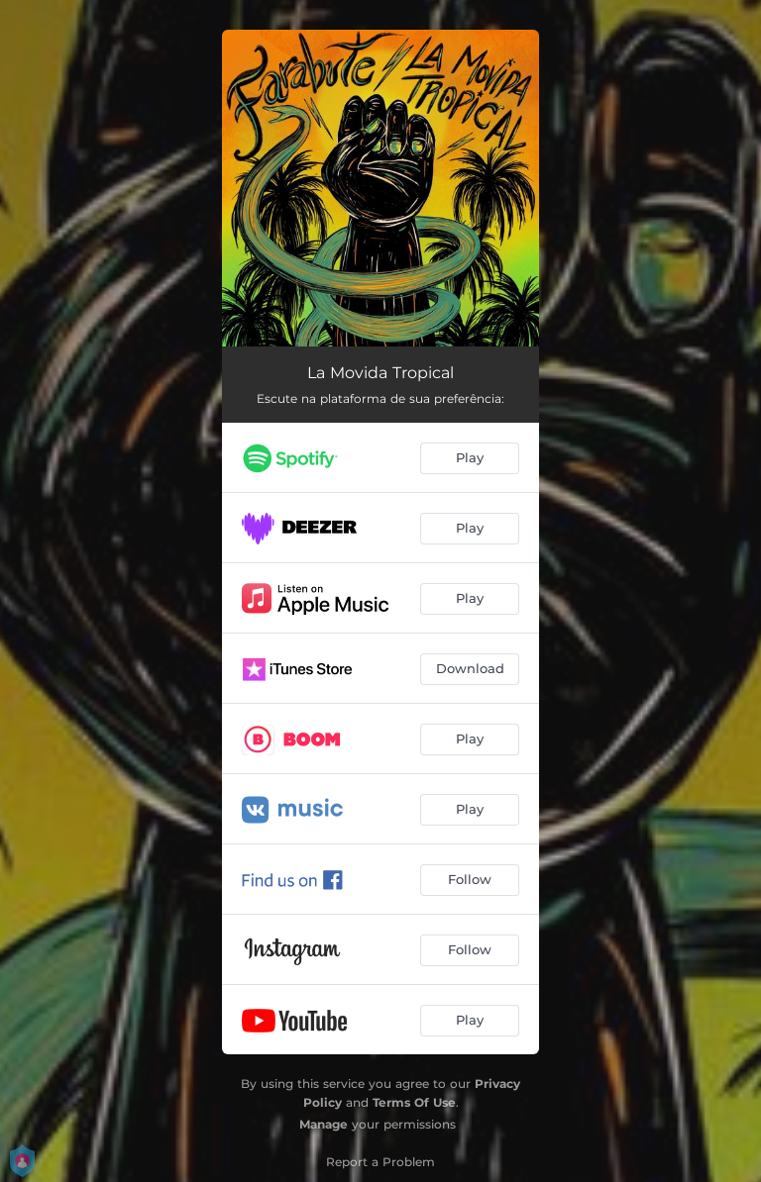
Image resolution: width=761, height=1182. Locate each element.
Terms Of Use (414, 1102)
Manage (323, 1124)
